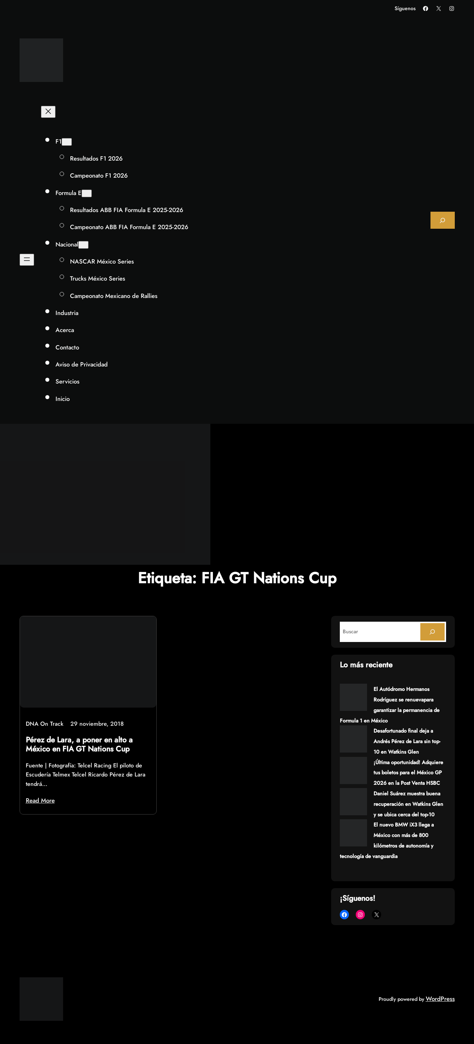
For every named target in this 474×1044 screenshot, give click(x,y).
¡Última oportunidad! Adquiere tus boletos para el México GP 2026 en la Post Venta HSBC (408, 773)
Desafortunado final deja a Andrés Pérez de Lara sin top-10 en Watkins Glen (407, 741)
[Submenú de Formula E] (87, 193)
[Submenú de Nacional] (83, 245)
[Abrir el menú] (27, 260)
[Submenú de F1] (67, 142)
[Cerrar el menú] (48, 112)
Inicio (62, 398)
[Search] (432, 631)
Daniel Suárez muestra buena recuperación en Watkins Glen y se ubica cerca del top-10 (408, 804)
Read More (40, 800)
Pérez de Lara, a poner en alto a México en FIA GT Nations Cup (79, 745)
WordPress (440, 998)
